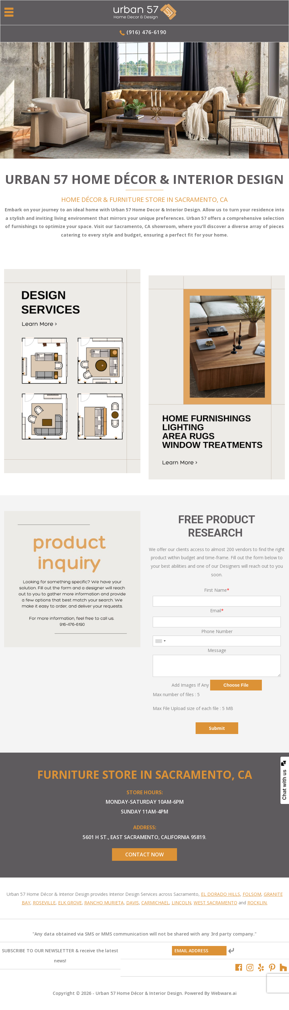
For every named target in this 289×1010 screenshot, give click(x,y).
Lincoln (181, 903)
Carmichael (155, 903)
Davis (132, 903)
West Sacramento (215, 903)
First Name (216, 590)
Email (217, 611)
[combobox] (160, 641)
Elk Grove (70, 903)
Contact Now (144, 854)
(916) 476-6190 (146, 32)
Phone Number (217, 631)
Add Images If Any (190, 685)
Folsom (252, 894)
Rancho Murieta (104, 903)
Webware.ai (224, 993)
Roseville (44, 903)
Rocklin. (257, 903)
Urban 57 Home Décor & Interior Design (139, 993)
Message (217, 650)
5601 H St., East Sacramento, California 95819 (144, 837)
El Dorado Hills (220, 894)
